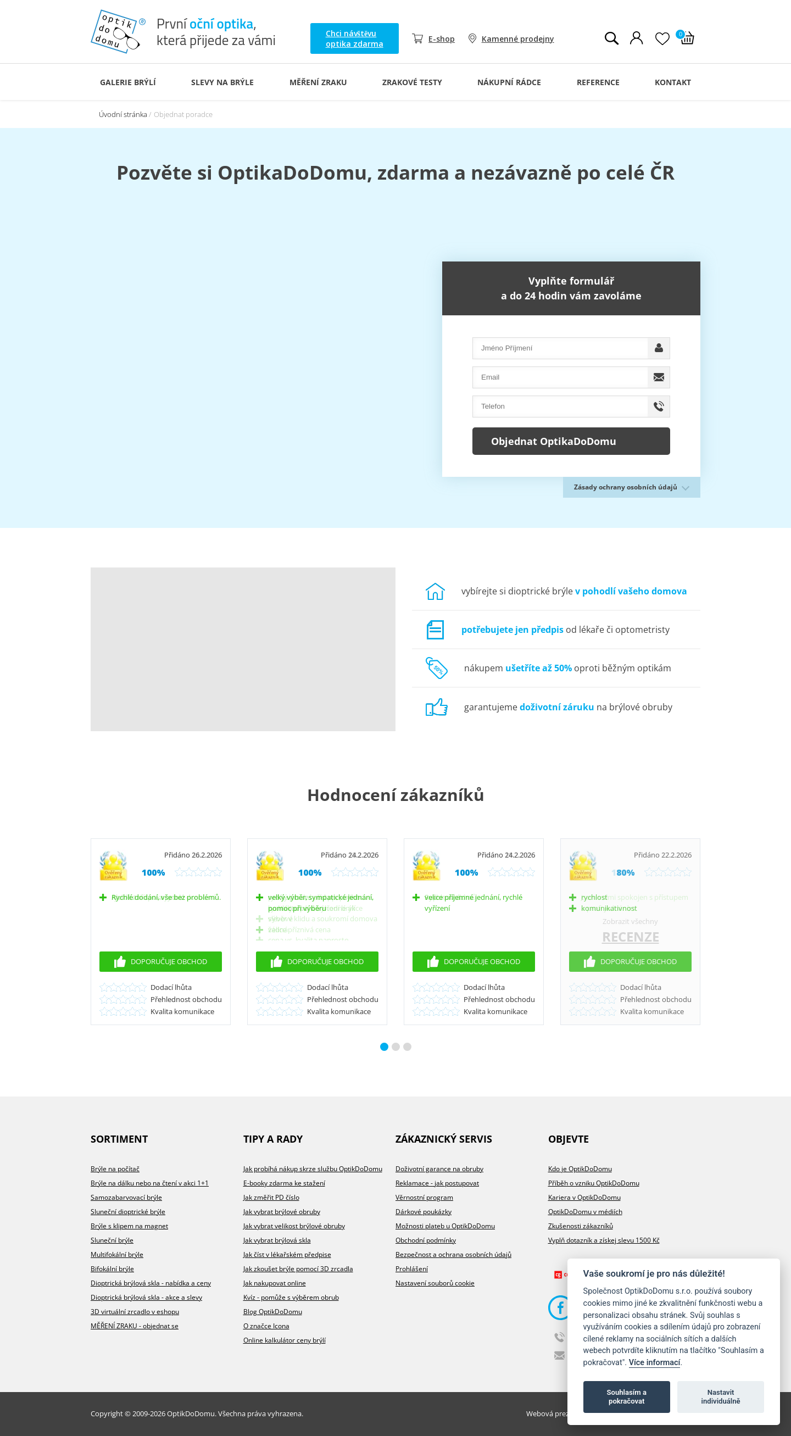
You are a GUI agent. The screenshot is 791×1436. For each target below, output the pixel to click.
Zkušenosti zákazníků (580, 1226)
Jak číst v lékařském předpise (287, 1254)
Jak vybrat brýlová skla (277, 1240)
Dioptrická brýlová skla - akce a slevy (146, 1297)
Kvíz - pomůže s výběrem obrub (291, 1297)
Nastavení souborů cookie (435, 1283)
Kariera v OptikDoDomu (584, 1197)
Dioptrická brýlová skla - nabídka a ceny (151, 1283)
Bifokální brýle (112, 1268)
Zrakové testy (412, 82)
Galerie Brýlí (128, 82)
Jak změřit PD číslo (271, 1197)
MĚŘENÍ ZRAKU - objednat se (135, 1326)
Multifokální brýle (117, 1254)
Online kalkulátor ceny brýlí (284, 1340)
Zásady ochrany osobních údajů (625, 487)
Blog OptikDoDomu (272, 1311)
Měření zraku (318, 82)
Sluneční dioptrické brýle (128, 1211)
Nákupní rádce (509, 82)
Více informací (655, 1362)
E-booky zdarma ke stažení (284, 1183)
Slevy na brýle (222, 82)
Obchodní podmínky (426, 1240)
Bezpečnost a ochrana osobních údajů (453, 1254)
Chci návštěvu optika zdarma (354, 38)
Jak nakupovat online (274, 1283)
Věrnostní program (424, 1197)
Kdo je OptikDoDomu (580, 1168)
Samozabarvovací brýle (126, 1197)
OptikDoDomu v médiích (585, 1211)
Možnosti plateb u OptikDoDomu (445, 1226)
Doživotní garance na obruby (439, 1168)
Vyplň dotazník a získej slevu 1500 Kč (604, 1240)
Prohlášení (412, 1268)
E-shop (441, 39)
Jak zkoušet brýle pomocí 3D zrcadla (298, 1268)
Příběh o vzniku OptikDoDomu (593, 1183)
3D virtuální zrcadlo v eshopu (135, 1311)
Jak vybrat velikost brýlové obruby (294, 1226)
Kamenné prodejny (518, 39)
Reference (598, 82)
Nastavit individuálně (720, 1396)
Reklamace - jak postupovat (437, 1183)
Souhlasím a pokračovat (627, 1396)
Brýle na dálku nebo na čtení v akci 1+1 (150, 1183)
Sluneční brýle (112, 1240)
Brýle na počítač (115, 1168)
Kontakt (673, 82)
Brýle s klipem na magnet (129, 1226)
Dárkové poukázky (424, 1211)
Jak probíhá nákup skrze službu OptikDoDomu (312, 1168)
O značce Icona (266, 1326)
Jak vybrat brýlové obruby (281, 1211)
